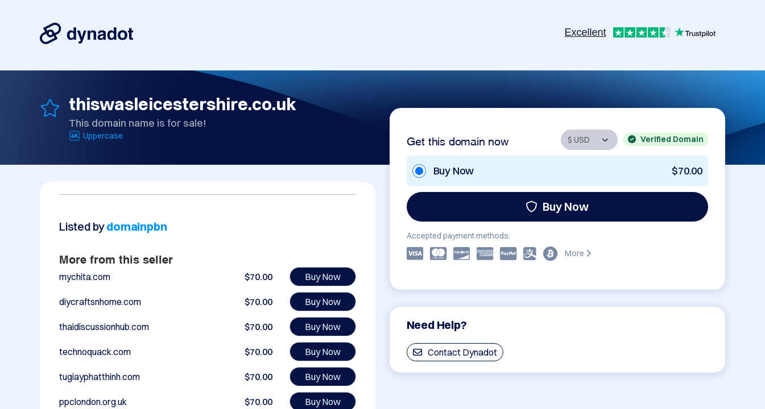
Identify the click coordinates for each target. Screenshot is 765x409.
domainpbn (136, 226)
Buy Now (557, 206)
